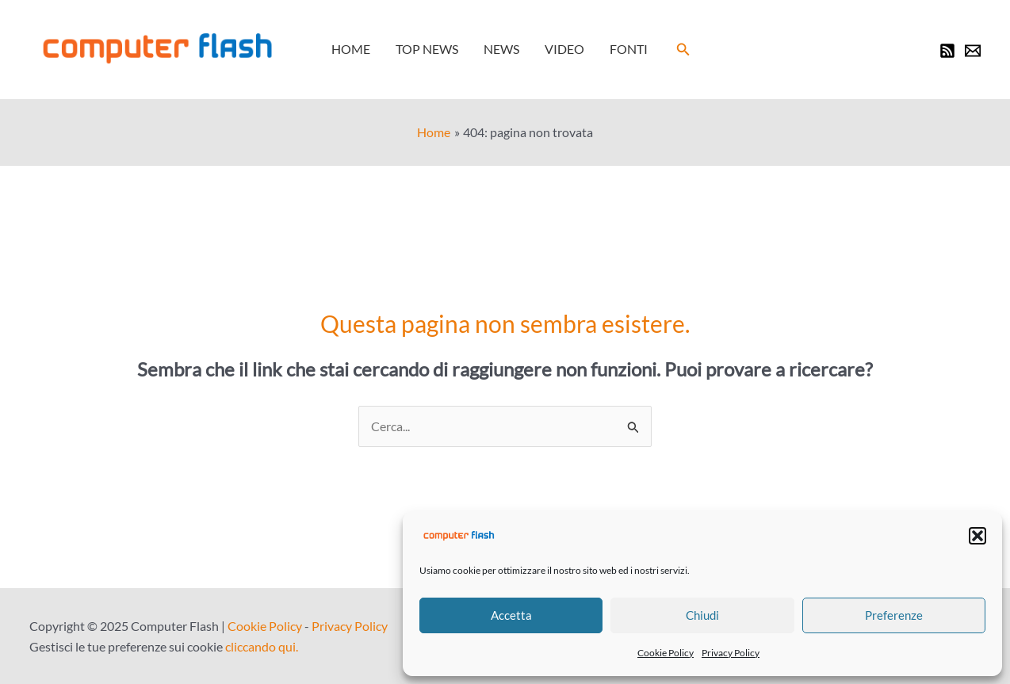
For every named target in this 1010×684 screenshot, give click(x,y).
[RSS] (947, 51)
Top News (427, 48)
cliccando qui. (261, 646)
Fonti (629, 48)
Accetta (511, 615)
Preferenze (894, 615)
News (501, 48)
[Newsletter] (973, 51)
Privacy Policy (730, 653)
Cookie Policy (665, 653)
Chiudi (702, 615)
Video (564, 48)
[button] (977, 536)
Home (350, 48)
